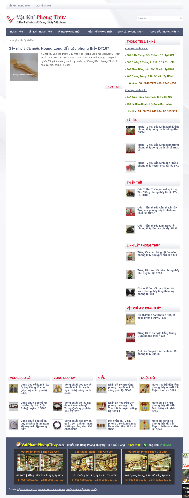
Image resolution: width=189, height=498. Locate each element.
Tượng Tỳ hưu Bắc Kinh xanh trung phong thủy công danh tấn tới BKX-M (159, 147)
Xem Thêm (114, 86)
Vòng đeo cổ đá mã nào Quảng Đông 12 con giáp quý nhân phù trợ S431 (35, 388)
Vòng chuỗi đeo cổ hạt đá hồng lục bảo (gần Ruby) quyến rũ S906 (34, 405)
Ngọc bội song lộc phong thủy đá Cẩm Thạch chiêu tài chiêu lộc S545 (165, 425)
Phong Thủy (16, 31)
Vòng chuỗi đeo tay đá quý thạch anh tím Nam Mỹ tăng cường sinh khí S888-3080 (78, 425)
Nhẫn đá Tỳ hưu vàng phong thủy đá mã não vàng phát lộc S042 (121, 387)
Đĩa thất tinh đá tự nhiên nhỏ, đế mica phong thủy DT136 (156, 316)
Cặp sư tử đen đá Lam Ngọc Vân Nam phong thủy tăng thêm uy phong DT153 (156, 291)
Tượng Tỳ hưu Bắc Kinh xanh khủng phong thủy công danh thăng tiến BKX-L (159, 129)
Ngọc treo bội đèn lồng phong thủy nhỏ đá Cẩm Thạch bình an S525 (166, 387)
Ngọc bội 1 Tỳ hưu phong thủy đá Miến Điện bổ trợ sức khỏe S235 (164, 407)
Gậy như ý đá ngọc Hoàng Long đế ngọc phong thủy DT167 (59, 48)
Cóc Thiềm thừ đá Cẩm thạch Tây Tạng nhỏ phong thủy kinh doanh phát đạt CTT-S (157, 210)
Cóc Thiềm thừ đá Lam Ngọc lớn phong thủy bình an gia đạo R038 (157, 227)
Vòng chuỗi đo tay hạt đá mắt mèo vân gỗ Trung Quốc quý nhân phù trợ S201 (77, 407)
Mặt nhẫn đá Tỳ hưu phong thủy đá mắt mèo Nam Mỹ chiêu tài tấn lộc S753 (122, 425)
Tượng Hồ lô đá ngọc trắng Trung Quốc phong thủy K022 (157, 334)
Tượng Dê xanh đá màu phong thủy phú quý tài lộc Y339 (158, 272)
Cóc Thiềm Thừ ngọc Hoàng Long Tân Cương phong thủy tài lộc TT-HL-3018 (158, 192)
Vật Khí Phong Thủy (19, 6)
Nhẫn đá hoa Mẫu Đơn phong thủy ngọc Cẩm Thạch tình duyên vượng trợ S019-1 (122, 407)
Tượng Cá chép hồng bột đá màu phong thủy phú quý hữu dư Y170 (157, 253)
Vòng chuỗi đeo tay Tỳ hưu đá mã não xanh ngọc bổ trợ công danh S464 (78, 388)
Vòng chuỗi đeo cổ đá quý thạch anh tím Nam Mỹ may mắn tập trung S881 (35, 425)
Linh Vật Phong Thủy (130, 31)
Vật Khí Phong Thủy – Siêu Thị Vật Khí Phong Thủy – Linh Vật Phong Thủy (57, 489)
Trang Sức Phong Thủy (164, 30)
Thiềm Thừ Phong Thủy (99, 31)
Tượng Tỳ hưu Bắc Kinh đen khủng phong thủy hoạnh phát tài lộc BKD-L (159, 165)
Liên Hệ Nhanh (43, 6)
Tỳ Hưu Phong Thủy (69, 31)
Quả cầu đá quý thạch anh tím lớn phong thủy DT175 (157, 352)
